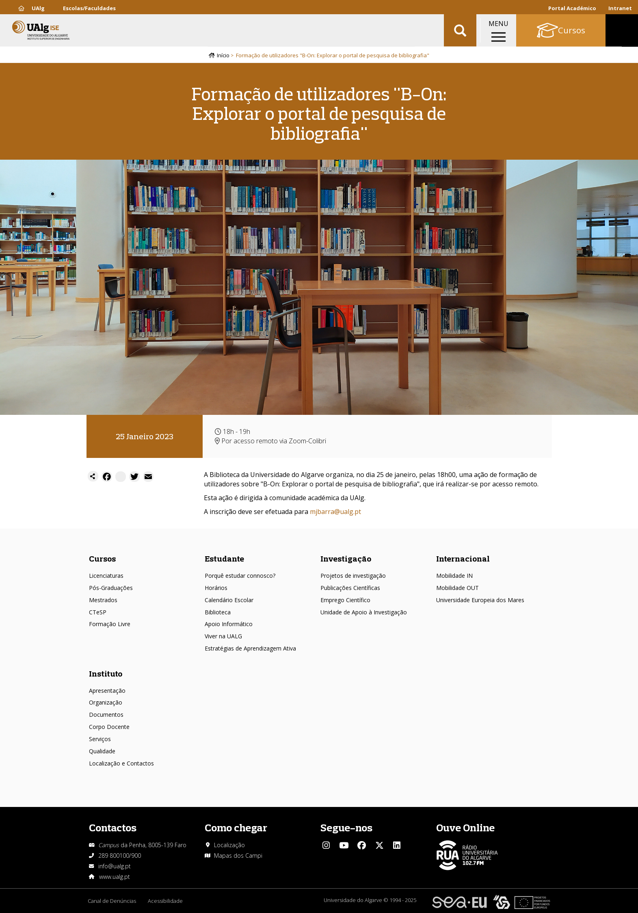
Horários (216, 588)
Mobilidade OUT (457, 588)
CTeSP (97, 612)
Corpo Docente (109, 727)
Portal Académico (572, 8)
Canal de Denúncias (112, 900)
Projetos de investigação (353, 575)
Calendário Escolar (229, 600)
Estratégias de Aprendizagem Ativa (250, 648)
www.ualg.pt (114, 876)
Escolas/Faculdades (89, 8)
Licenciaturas (106, 575)
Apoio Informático (229, 624)
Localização (229, 845)
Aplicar (460, 32)
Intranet (620, 8)
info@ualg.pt (114, 866)
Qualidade (102, 751)
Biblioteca (218, 612)
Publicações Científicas (350, 588)
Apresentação (107, 690)
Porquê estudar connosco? (240, 575)
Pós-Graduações (111, 588)
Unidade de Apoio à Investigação (363, 612)
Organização (105, 702)
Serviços (100, 739)
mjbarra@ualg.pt (335, 511)
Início (223, 55)
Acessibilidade (165, 900)
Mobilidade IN (454, 575)
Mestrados (103, 600)
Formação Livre (109, 624)
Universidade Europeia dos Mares (480, 600)
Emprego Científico (345, 600)
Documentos (106, 714)
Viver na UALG (223, 636)
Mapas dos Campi (238, 855)
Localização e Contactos (121, 763)
